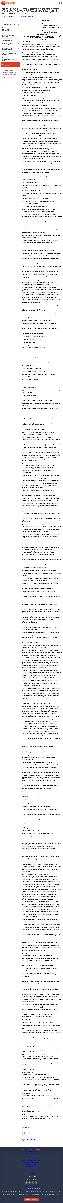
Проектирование (31, 1166)
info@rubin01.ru (32, 1179)
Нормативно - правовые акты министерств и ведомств (9, 35)
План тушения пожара (31, 1151)
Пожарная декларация (31, 1153)
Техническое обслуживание (31, 1162)
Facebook (29, 1182)
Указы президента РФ (8, 24)
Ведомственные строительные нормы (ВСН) (8, 59)
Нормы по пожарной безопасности (31, 1149)
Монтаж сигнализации (31, 1155)
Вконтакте (33, 1182)
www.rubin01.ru (31, 1189)
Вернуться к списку (28, 1140)
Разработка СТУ (31, 1158)
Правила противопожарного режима (31, 1160)
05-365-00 (29, 1132)
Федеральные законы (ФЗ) (9, 21)
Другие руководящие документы (8, 64)
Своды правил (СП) (7, 40)
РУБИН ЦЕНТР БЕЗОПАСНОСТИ (32, 1186)
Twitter (26, 1182)
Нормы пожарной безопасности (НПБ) (7, 49)
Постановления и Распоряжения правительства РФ (7, 29)
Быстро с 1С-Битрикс (30, 1199)
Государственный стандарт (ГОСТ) (7, 44)
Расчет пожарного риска (31, 1168)
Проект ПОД (31, 1171)
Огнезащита (31, 1173)
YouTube (36, 1182)
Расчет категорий (31, 1164)
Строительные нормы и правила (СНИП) (9, 53)
